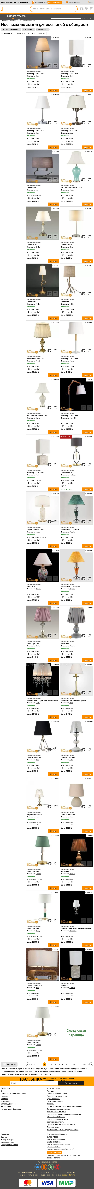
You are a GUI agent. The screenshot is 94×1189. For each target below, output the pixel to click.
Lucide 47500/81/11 (34, 757)
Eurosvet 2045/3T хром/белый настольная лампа (45, 701)
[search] (74, 9)
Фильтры (9, 1064)
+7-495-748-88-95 (41, 2)
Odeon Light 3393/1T (34, 643)
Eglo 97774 (64, 985)
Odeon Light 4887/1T (34, 871)
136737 (55, 779)
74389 (89, 836)
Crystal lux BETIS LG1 (68, 757)
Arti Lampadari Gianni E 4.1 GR (71, 188)
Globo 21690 (65, 871)
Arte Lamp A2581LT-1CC (35, 131)
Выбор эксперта (7, 1140)
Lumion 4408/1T (32, 245)
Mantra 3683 (31, 188)
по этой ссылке (45, 1074)
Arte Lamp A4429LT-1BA (69, 74)
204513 (55, 494)
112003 (89, 494)
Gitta (37, 760)
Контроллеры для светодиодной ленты (62, 1130)
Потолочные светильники (57, 1096)
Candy (38, 931)
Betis (71, 760)
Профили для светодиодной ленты (61, 1124)
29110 (56, 551)
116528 (89, 152)
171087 (55, 95)
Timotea (38, 361)
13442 (89, 95)
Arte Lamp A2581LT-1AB (35, 74)
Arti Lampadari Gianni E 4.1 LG (37, 416)
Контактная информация (11, 1109)
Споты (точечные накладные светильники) (64, 1106)
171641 (55, 892)
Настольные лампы (55, 1101)
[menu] (14, 16)
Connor (72, 361)
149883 (55, 209)
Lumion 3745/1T (66, 245)
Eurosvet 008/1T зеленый (70, 530)
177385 (55, 1007)
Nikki (71, 247)
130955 (89, 266)
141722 (55, 380)
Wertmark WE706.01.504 (35, 359)
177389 (55, 836)
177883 (89, 323)
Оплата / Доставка (8, 1104)
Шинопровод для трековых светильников (64, 1114)
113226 (89, 665)
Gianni (72, 190)
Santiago (73, 475)
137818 (89, 209)
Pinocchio (73, 418)
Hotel (71, 703)
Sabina (72, 304)
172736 (89, 437)
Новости (4, 1096)
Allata (38, 703)
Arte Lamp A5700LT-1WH (69, 416)
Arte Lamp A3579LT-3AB (69, 131)
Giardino (38, 589)
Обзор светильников (9, 1145)
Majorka (72, 532)
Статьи (4, 1137)
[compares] (49, 65)
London (38, 874)
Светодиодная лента (55, 1122)
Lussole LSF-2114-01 (34, 985)
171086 (55, 38)
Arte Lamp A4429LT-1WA (35, 472)
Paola (38, 304)
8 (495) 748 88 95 (53, 1137)
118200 (89, 722)
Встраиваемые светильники (58, 1109)
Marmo (38, 532)
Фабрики (4, 1099)
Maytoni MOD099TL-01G (35, 530)
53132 (89, 380)
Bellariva (72, 988)
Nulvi (37, 988)
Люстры (50, 1091)
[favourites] (55, 65)
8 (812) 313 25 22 (53, 1142)
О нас (3, 1091)
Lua (37, 190)
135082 (89, 950)
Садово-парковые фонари (57, 1119)
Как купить (5, 1101)
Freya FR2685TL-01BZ (35, 814)
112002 (89, 551)
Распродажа (6, 1106)
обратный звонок (54, 2)
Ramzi (72, 817)
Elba (37, 76)
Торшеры (50, 1104)
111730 (55, 665)
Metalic (72, 646)
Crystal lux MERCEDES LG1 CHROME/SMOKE (77, 928)
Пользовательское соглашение (13, 1094)
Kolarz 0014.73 (32, 586)
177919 (89, 38)
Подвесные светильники (57, 1094)
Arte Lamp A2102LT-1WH (69, 359)
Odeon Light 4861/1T (34, 928)
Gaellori (38, 646)
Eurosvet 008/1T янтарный (70, 586)
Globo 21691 (65, 643)
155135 (89, 892)
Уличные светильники (56, 1117)
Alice (71, 133)
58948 (56, 152)
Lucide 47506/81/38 (68, 814)
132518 (89, 779)
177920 (55, 437)
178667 (55, 323)
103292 (55, 608)
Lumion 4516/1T (66, 472)
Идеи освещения (7, 1142)
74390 (89, 608)
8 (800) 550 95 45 (53, 1147)
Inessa (38, 817)
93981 (56, 950)
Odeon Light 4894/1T (34, 1042)
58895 (56, 266)
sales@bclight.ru (74, 2)
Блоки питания (53, 1127)
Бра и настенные (53, 1099)
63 (74, 1064)
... (70, 1064)
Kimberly (39, 247)
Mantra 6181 (65, 302)
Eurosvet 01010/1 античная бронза (73, 701)
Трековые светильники (56, 1112)
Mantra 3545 (31, 302)
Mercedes (73, 931)
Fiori (71, 76)
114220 (55, 722)
